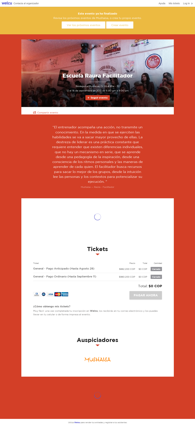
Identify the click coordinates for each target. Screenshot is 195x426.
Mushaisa (97, 360)
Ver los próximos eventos (83, 25)
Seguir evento (97, 97)
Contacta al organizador (26, 3)
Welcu (7, 3)
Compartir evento (45, 112)
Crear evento (119, 25)
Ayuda (162, 3)
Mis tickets (174, 3)
